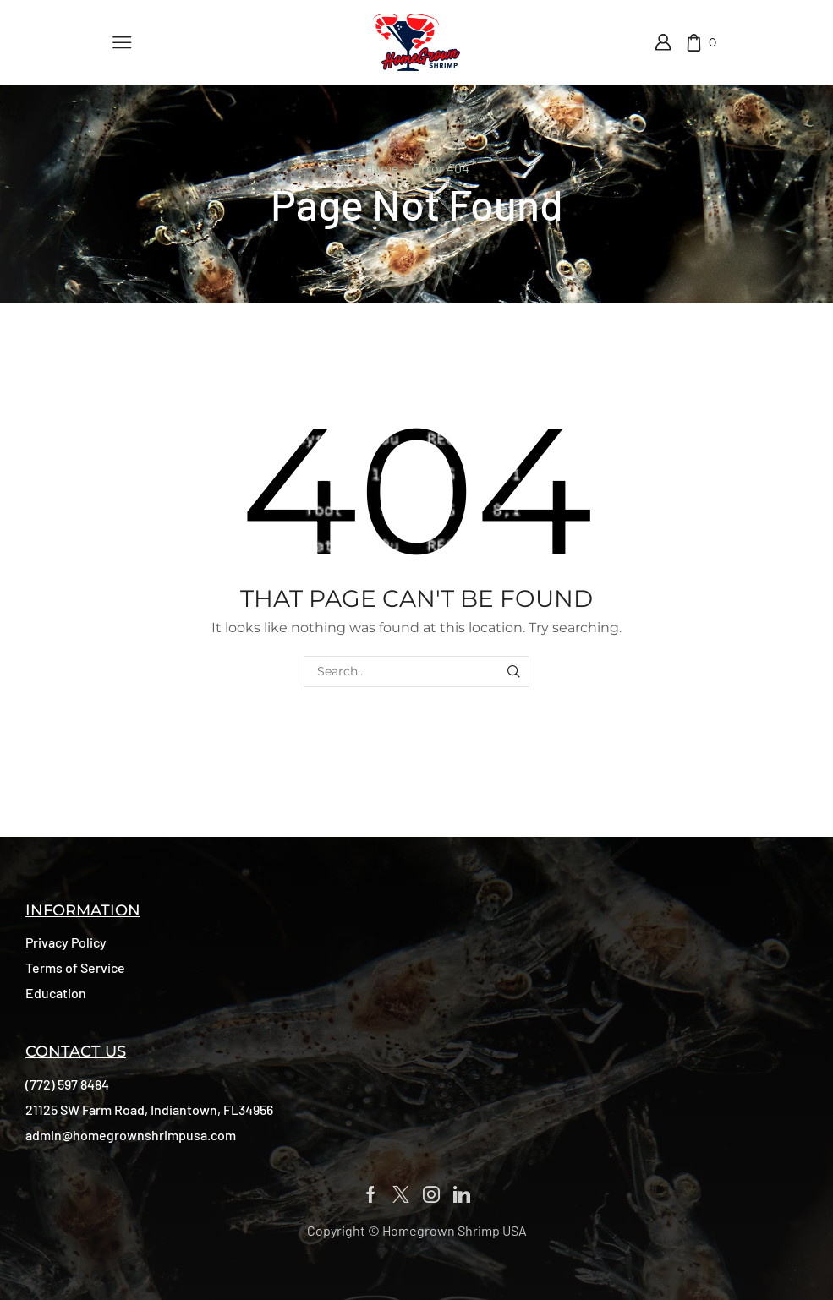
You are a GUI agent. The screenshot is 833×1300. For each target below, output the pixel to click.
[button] (66, 942)
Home (381, 168)
